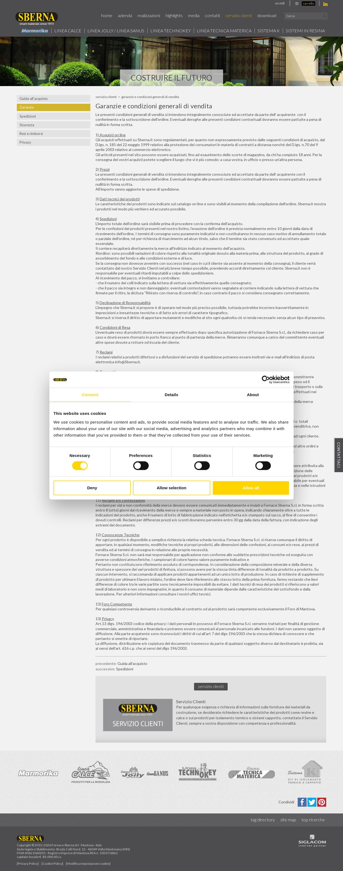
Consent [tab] (90, 394)
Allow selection (171, 487)
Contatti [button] (212, 15)
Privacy (25, 142)
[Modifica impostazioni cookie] (88, 863)
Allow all (251, 487)
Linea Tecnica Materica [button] (224, 30)
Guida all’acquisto (34, 98)
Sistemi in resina (305, 30)
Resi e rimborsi (31, 133)
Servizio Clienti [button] (239, 15)
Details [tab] (171, 394)
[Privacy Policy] (28, 863)
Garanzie (27, 107)
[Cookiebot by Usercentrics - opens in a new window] (266, 379)
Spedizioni (28, 116)
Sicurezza (27, 125)
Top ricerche (313, 819)
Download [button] (266, 15)
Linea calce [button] (67, 30)
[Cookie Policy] (52, 863)
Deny (92, 487)
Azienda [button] (125, 15)
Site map (288, 819)
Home (106, 15)
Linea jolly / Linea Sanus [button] (115, 30)
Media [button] (193, 15)
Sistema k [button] (269, 30)
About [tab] (253, 394)
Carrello (308, 3)
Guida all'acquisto (132, 663)
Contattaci (338, 455)
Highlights (174, 15)
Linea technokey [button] (170, 30)
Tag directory (263, 819)
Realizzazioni (149, 15)
